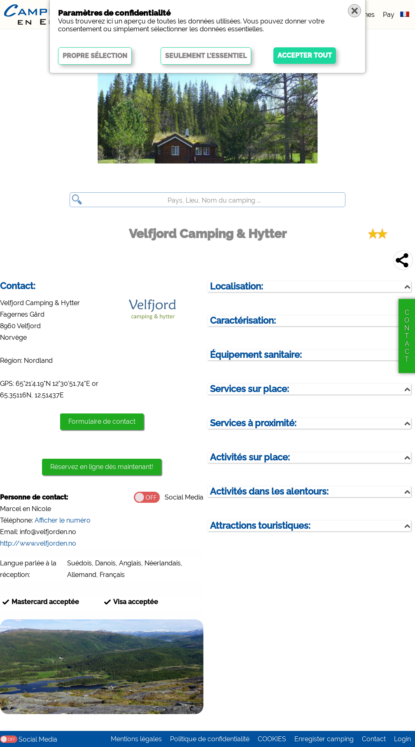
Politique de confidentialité (209, 739)
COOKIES (272, 739)
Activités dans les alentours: (269, 491)
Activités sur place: (250, 457)
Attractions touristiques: (260, 526)
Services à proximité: (253, 423)
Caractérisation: (243, 320)
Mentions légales (136, 739)
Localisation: (236, 286)
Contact (374, 739)
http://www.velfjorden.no (38, 543)
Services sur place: (249, 389)
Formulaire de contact (101, 421)
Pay (388, 15)
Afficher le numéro (63, 520)
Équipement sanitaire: (256, 355)
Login (402, 739)
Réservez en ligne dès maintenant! (101, 467)
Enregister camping (324, 739)
